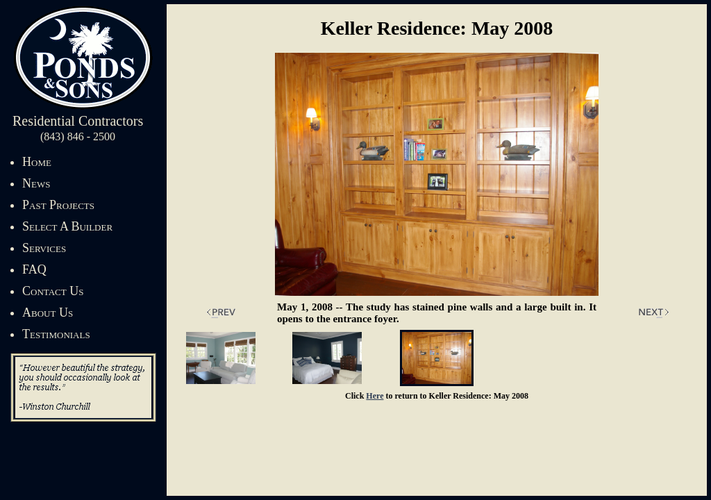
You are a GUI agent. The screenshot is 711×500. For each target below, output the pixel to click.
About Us (47, 312)
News (36, 183)
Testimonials (56, 334)
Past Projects (58, 205)
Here (374, 396)
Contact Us (52, 291)
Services (44, 248)
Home (36, 162)
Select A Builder (67, 226)
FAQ (34, 269)
